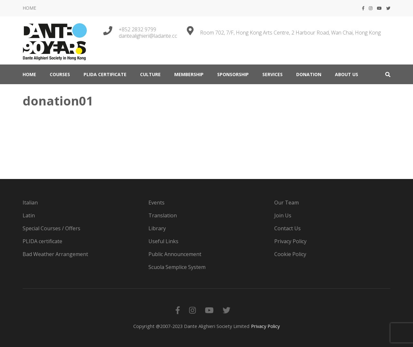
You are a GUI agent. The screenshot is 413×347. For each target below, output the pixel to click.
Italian (30, 202)
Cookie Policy (290, 254)
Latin (29, 215)
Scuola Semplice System (177, 267)
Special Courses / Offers (51, 228)
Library (157, 228)
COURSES (60, 74)
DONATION (308, 74)
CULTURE (150, 74)
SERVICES (272, 74)
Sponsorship (233, 74)
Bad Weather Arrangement (55, 254)
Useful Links (163, 241)
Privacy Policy (290, 241)
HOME (29, 8)
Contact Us (287, 228)
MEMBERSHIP (189, 74)
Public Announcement (174, 254)
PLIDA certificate (105, 74)
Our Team (286, 202)
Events (156, 202)
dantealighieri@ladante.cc (148, 36)
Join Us (282, 215)
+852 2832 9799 (137, 29)
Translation (162, 215)
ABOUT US (346, 74)
